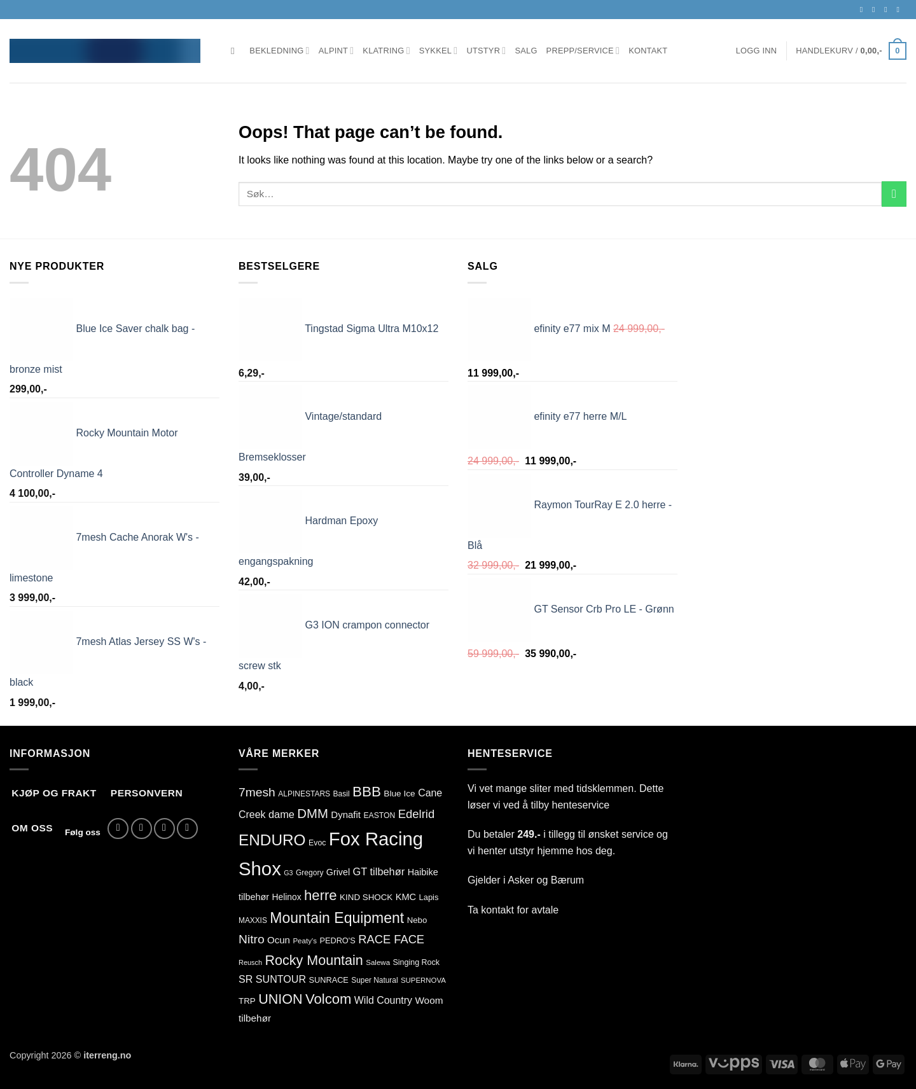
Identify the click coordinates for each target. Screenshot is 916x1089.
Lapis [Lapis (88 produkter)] (429, 897)
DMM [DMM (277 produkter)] (312, 814)
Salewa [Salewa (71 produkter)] (378, 962)
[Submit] (894, 193)
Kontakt (647, 50)
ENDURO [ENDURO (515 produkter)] (272, 840)
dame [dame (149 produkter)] (281, 814)
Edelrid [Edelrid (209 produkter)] (416, 814)
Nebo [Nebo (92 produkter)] (417, 920)
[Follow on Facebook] (864, 9)
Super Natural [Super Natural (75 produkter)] (374, 980)
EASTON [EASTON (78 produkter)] (379, 815)
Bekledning (279, 51)
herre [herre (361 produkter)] (320, 895)
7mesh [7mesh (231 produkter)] (257, 792)
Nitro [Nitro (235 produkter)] (252, 939)
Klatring (386, 51)
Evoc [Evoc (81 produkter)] (317, 842)
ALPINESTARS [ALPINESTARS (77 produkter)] (304, 793)
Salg (526, 50)
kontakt (497, 910)
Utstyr (486, 51)
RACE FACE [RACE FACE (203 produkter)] (391, 939)
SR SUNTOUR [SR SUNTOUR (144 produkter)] (272, 979)
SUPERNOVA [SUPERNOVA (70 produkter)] (423, 980)
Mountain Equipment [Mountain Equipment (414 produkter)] (337, 918)
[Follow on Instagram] (876, 9)
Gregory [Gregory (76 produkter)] (309, 872)
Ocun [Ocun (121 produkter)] (278, 939)
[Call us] (900, 9)
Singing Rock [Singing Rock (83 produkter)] (416, 962)
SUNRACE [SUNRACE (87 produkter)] (328, 980)
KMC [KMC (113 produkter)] (406, 897)
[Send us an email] (888, 9)
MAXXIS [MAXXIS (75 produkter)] (253, 920)
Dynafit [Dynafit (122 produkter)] (346, 814)
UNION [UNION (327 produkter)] (280, 999)
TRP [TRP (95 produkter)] (247, 1001)
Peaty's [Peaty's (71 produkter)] (305, 941)
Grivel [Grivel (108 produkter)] (338, 872)
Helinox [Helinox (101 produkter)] (287, 897)
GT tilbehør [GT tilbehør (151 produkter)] (379, 871)
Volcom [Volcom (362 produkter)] (328, 999)
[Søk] (235, 51)
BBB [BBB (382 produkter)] (366, 792)
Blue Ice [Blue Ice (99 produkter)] (399, 793)
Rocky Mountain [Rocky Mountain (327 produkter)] (314, 960)
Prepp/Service (583, 51)
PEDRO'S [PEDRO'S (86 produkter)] (337, 940)
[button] (756, 50)
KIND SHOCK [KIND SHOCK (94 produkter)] (366, 897)
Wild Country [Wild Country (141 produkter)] (383, 1000)
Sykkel (438, 51)
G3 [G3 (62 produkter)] (288, 873)
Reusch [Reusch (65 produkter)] (250, 962)
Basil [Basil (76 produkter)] (341, 793)
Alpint (336, 51)
